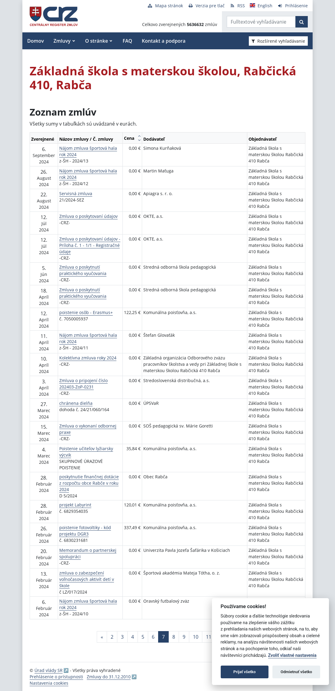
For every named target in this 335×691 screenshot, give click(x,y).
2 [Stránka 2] (112, 637)
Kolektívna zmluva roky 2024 (87, 358)
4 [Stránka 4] (132, 637)
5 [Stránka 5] (142, 637)
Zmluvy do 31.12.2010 (109, 677)
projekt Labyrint (75, 505)
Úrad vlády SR (48, 670)
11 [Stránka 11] (208, 637)
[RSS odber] (237, 5)
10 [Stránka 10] (195, 637)
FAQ (127, 41)
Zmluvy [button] (62, 41)
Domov (35, 41)
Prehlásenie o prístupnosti (56, 677)
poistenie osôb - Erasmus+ (86, 312)
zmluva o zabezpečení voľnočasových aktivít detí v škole (86, 579)
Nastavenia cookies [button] (49, 683)
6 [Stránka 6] (153, 637)
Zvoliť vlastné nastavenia (292, 655)
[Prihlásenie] (292, 5)
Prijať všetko (244, 672)
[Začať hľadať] (301, 22)
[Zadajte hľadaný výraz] (261, 22)
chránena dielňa (76, 403)
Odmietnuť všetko (296, 672)
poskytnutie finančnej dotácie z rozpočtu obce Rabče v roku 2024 (89, 483)
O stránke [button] (96, 41)
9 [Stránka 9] (184, 637)
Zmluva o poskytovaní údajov (88, 216)
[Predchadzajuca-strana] (102, 637)
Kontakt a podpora (163, 41)
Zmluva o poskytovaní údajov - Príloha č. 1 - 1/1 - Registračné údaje (89, 245)
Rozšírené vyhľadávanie (278, 41)
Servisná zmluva (75, 193)
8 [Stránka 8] (173, 637)
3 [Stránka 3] (122, 637)
